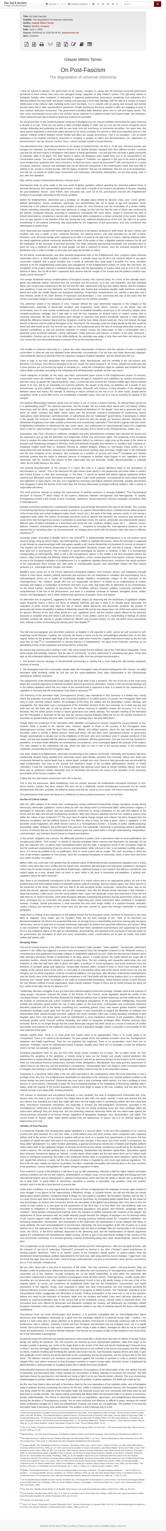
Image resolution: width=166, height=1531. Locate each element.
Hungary (45, 26)
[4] (120, 453)
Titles (64, 1526)
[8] (88, 622)
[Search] (138, 4)
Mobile (105, 1526)
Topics (82, 1526)
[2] (45, 274)
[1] (115, 162)
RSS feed (55, 1526)
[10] (90, 690)
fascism (35, 26)
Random (44, 1526)
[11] (59, 817)
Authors (73, 1526)
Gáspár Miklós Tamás (43, 23)
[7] (83, 537)
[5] (44, 495)
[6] (33, 532)
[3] (45, 406)
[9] (40, 641)
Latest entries (94, 1526)
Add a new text (118, 1526)
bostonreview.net (70, 32)
